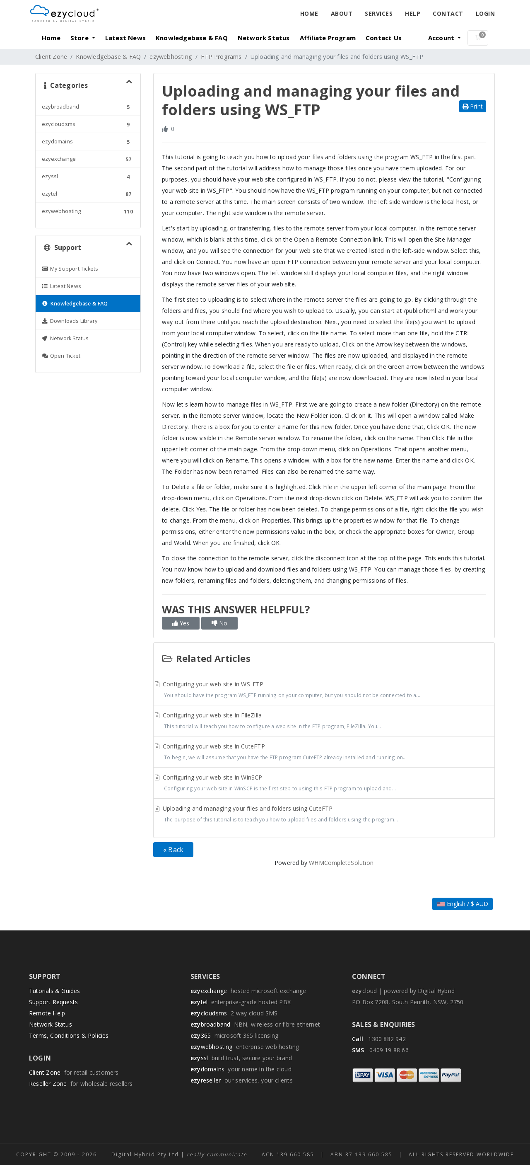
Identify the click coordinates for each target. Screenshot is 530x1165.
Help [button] (412, 13)
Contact (448, 13)
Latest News (125, 38)
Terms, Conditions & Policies (69, 1035)
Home (309, 13)
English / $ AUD (462, 904)
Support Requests (53, 1002)
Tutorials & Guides (54, 991)
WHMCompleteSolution (341, 863)
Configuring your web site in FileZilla (324, 721)
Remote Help (47, 1013)
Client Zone (51, 57)
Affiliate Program (328, 38)
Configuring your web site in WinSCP (324, 783)
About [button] (342, 13)
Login (485, 13)
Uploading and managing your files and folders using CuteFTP (324, 814)
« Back (173, 849)
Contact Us (384, 38)
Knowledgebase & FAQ (192, 38)
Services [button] (379, 13)
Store (80, 38)
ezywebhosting (170, 57)
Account (442, 38)
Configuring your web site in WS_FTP (324, 690)
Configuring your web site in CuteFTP (324, 752)
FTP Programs (221, 57)
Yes (180, 623)
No (219, 623)
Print (473, 106)
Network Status (264, 38)
